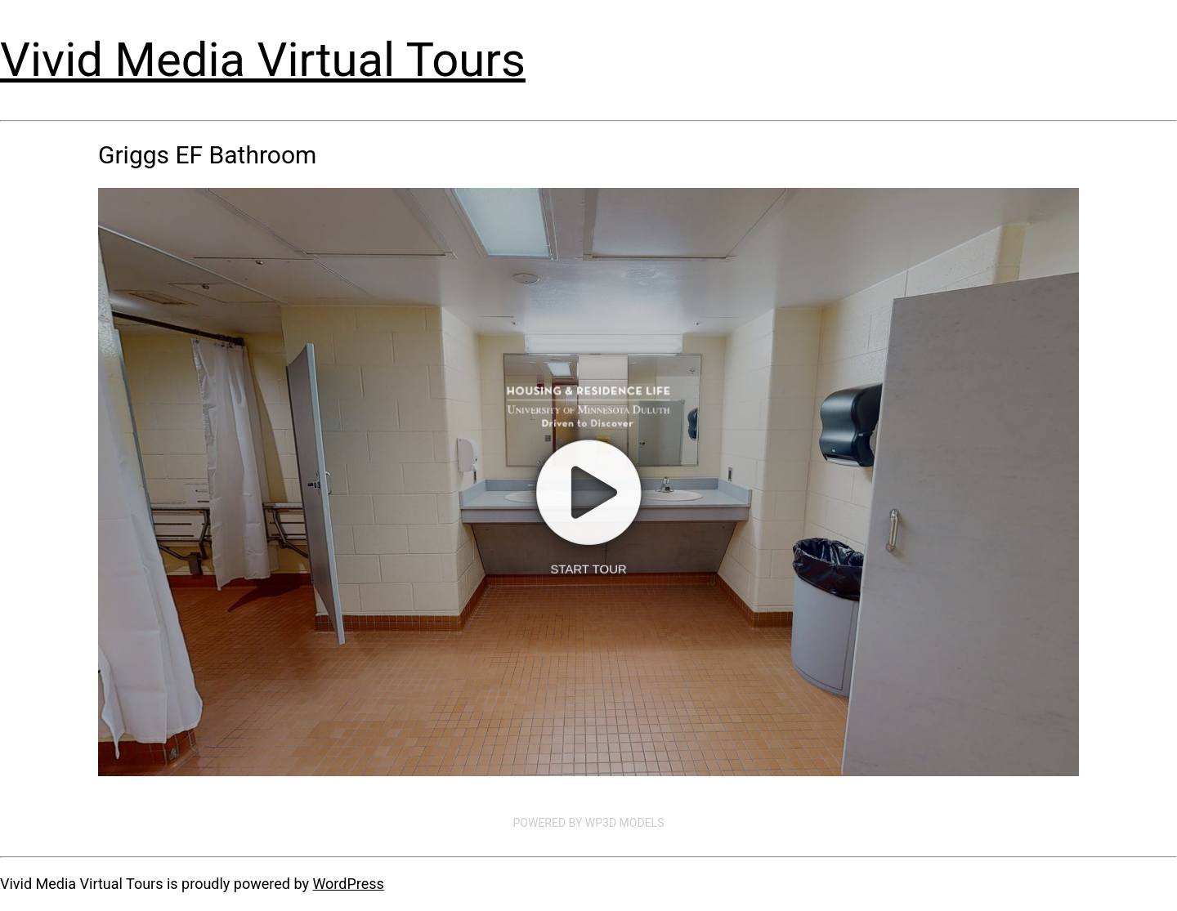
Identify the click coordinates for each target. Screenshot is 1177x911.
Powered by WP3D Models (589, 822)
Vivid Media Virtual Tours (263, 59)
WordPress (347, 883)
